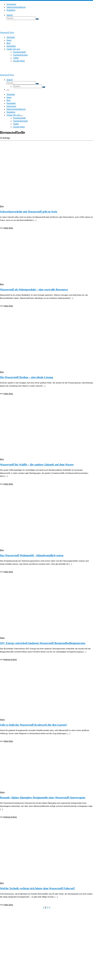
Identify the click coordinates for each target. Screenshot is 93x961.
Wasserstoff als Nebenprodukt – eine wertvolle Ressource (34, 289)
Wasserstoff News (15, 915)
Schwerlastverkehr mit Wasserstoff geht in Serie (28, 211)
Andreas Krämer (10, 659)
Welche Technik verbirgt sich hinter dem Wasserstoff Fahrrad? (37, 888)
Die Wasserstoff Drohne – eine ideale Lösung (26, 377)
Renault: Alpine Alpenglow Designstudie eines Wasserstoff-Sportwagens (42, 797)
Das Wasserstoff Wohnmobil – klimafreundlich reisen (31, 555)
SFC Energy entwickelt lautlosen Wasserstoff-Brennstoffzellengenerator (42, 643)
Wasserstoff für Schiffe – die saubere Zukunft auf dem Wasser (37, 464)
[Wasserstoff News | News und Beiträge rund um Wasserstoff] (4, 29)
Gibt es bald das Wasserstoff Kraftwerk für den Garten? (33, 724)
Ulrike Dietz (8, 228)
